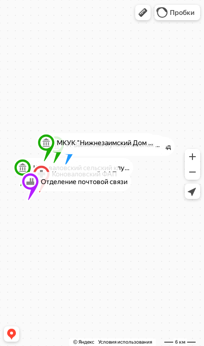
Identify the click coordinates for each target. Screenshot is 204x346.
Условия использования (125, 342)
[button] (143, 12)
